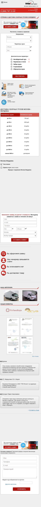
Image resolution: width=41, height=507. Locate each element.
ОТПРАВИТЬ (21, 489)
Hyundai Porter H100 (29, 296)
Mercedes (11, 296)
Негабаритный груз (19, 59)
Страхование (17, 66)
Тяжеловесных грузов (7, 114)
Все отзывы (35, 356)
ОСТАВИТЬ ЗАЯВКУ (20, 240)
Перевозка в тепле (19, 62)
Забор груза (17, 64)
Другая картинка (10, 484)
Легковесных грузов (26, 114)
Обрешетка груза (19, 69)
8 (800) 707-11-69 (8, 11)
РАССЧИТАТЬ (19, 76)
